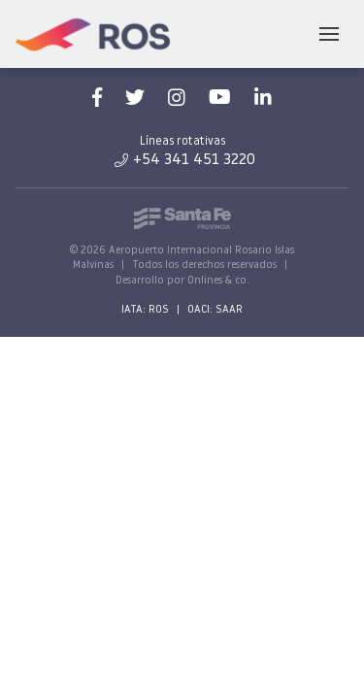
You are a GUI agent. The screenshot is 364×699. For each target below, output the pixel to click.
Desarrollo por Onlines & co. (182, 281)
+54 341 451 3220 (185, 160)
